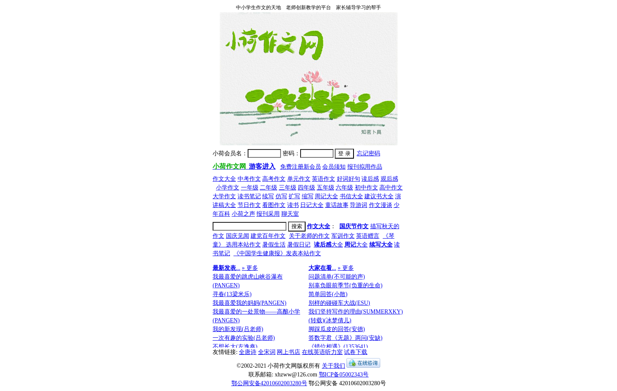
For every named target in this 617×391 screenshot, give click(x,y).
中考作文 (249, 179)
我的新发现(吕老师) (238, 329)
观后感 (389, 179)
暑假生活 (274, 245)
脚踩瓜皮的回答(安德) (336, 329)
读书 (293, 205)
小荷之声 (243, 214)
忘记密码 (368, 153)
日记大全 (312, 205)
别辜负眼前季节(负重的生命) (345, 285)
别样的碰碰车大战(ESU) (339, 303)
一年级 (249, 187)
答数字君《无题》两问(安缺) (345, 338)
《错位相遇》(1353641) (338, 347)
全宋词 (267, 352)
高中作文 (391, 187)
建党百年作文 (268, 236)
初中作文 (366, 187)
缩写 (308, 196)
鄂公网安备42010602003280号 (269, 383)
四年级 (306, 187)
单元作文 (299, 179)
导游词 (358, 205)
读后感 (370, 179)
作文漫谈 (380, 205)
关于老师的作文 (309, 236)
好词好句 (348, 179)
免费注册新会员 (300, 167)
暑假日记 (299, 245)
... (227, 268)
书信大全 (351, 196)
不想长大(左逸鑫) (235, 347)
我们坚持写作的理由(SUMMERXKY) (355, 312)
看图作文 (274, 205)
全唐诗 (247, 352)
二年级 (268, 187)
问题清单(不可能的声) (336, 277)
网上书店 (288, 352)
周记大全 (326, 196)
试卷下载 (355, 352)
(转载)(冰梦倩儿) (329, 320)
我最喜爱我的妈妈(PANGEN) (249, 303)
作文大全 (224, 179)
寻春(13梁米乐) (232, 294)
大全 (328, 245)
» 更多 (250, 268)
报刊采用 (268, 214)
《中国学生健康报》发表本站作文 (277, 253)
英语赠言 (367, 236)
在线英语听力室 (322, 352)
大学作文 (224, 196)
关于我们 (333, 366)
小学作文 (227, 187)
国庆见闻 (237, 236)
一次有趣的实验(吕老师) (244, 338)
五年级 (325, 187)
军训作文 (343, 236)
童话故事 (337, 205)
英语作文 (323, 179)
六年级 (344, 187)
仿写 (281, 196)
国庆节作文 (354, 226)
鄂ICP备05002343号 (344, 374)
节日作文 (249, 205)
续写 (268, 196)
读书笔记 (249, 196)
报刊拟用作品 (364, 167)
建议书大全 (379, 196)
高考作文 (274, 179)
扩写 (294, 196)
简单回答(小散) (327, 294)
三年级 (287, 187)
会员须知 (334, 167)
